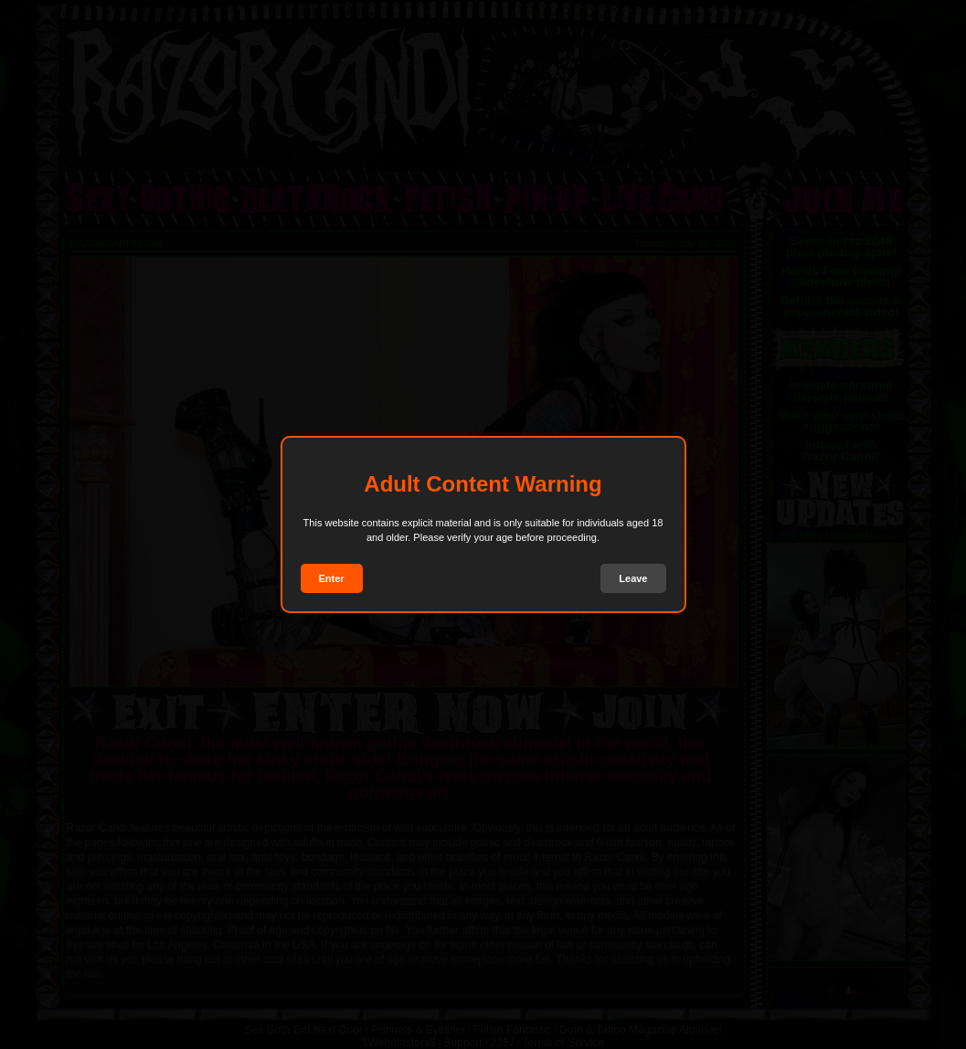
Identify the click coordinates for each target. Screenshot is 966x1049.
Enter (332, 578)
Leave (633, 578)
